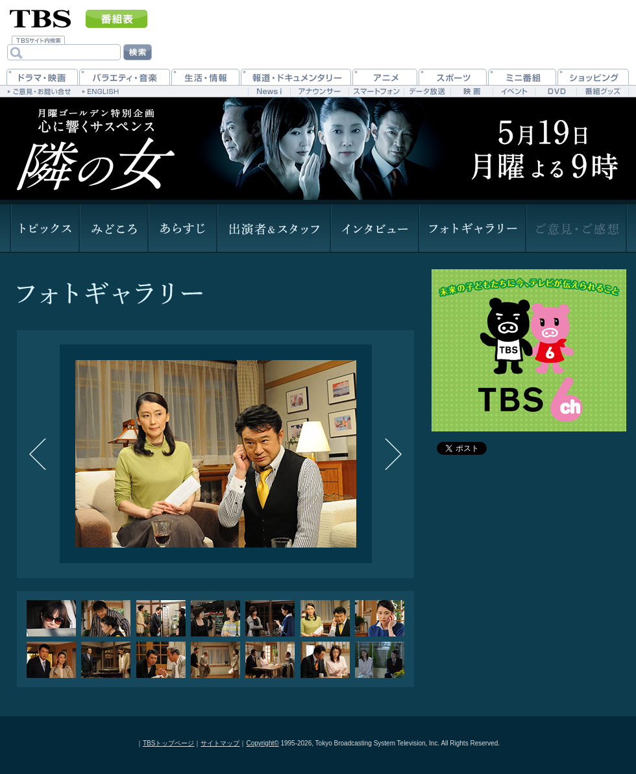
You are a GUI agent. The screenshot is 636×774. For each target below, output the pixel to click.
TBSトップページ (168, 743)
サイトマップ (220, 743)
